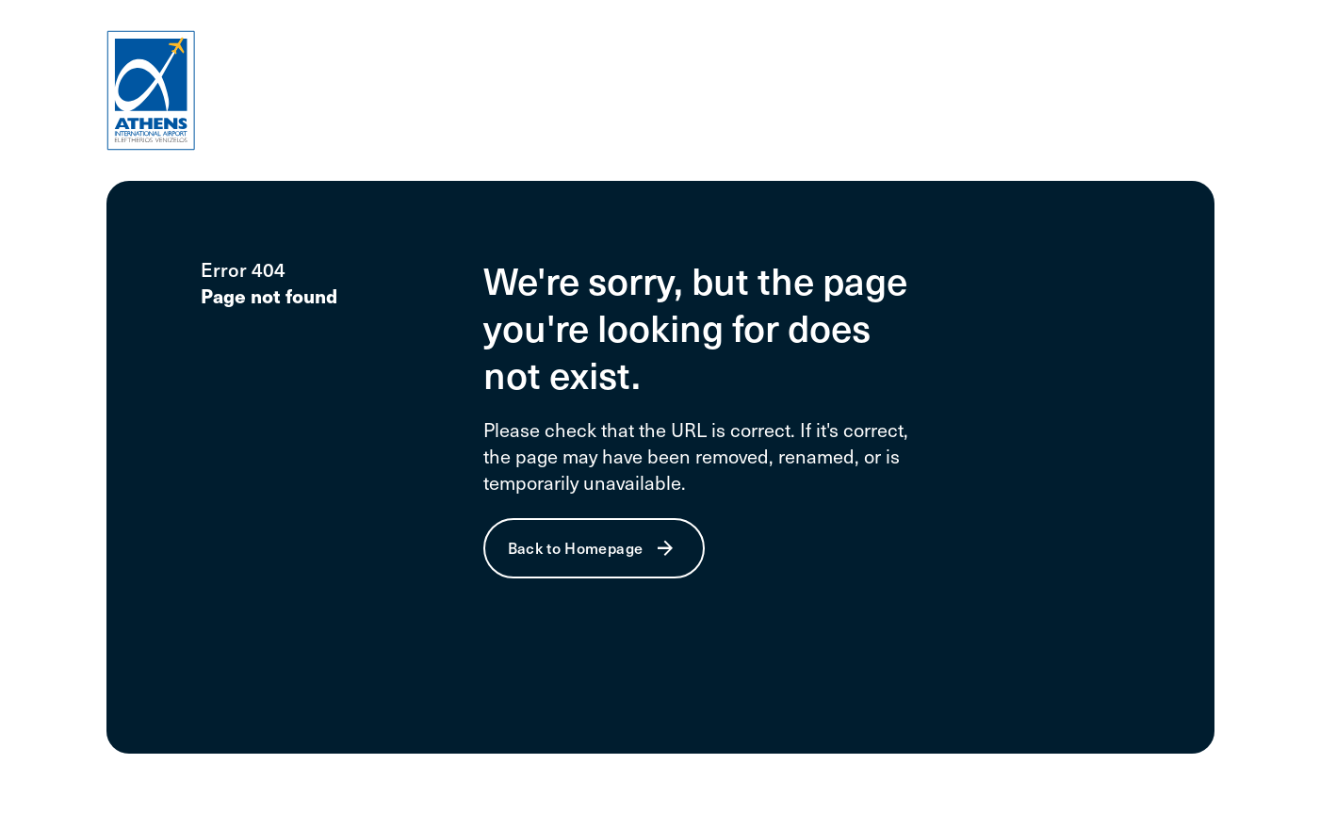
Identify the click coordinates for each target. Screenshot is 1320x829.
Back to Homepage (576, 547)
